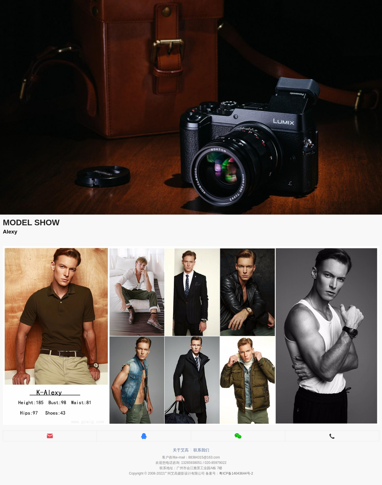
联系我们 (201, 450)
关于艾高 (181, 450)
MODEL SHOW (31, 222)
